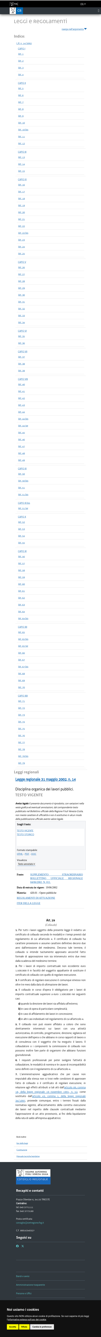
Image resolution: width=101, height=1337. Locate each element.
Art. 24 (21, 246)
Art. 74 (21, 721)
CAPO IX (22, 468)
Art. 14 (21, 164)
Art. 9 (21, 115)
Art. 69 (21, 680)
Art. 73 (21, 714)
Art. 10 (21, 122)
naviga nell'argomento (74, 28)
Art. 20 (21, 212)
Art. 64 (21, 611)
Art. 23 (21, 239)
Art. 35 (21, 336)
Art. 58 (21, 570)
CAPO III (22, 151)
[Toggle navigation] (98, 10)
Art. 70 (21, 687)
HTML (20, 854)
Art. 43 (21, 405)
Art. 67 (21, 659)
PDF (27, 854)
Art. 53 (21, 529)
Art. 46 (21, 439)
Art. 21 (21, 219)
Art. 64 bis (23, 618)
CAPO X (22, 516)
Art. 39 (21, 370)
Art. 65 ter (23, 646)
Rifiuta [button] (24, 1327)
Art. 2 (21, 60)
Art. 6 (21, 95)
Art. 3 (21, 67)
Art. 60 (21, 584)
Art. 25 (21, 253)
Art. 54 (21, 535)
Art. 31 (21, 301)
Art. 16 (21, 184)
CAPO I (21, 48)
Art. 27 (21, 274)
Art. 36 (21, 343)
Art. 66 (21, 652)
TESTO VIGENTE (25, 830)
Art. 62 (21, 597)
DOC (33, 854)
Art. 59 (21, 577)
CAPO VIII (23, 379)
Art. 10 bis (23, 129)
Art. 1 (21, 54)
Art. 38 (21, 363)
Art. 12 (21, 143)
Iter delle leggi (22, 1143)
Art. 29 (21, 288)
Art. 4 (21, 74)
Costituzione (21, 1150)
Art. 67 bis (23, 666)
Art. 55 (21, 542)
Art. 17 (21, 191)
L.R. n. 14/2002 (24, 43)
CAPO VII (22, 351)
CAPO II (22, 83)
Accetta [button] (12, 1327)
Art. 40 (21, 384)
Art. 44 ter (23, 425)
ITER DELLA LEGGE (28, 903)
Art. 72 (21, 708)
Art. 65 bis (23, 639)
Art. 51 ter (23, 508)
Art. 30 (21, 294)
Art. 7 (21, 102)
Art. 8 (21, 109)
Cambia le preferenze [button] (42, 1327)
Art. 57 (21, 563)
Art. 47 (21, 446)
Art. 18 (21, 198)
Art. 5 (21, 88)
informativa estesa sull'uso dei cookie (27, 1319)
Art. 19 (21, 205)
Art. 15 (21, 171)
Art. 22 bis (23, 232)
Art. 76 (21, 735)
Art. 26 (21, 267)
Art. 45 (21, 432)
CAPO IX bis (24, 503)
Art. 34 (21, 322)
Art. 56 (21, 556)
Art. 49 (21, 460)
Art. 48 (21, 453)
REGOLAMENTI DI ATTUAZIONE (36, 898)
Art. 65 (21, 632)
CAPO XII (22, 626)
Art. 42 (21, 398)
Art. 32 (21, 308)
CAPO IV (22, 179)
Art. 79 (21, 763)
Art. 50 (21, 473)
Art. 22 (21, 226)
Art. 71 (21, 701)
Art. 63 (21, 604)
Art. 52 (21, 522)
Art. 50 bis (23, 480)
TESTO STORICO (25, 834)
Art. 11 (21, 136)
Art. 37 (21, 356)
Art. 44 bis (23, 418)
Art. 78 (21, 749)
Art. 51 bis (23, 494)
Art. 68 (21, 673)
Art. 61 (21, 590)
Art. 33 (21, 315)
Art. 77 (21, 742)
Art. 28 (21, 281)
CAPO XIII (23, 695)
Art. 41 (21, 391)
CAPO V (22, 262)
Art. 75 (21, 728)
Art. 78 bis (23, 756)
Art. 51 (21, 487)
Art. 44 (21, 411)
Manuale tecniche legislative (28, 1156)
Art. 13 (21, 157)
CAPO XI (22, 551)
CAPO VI (22, 330)
